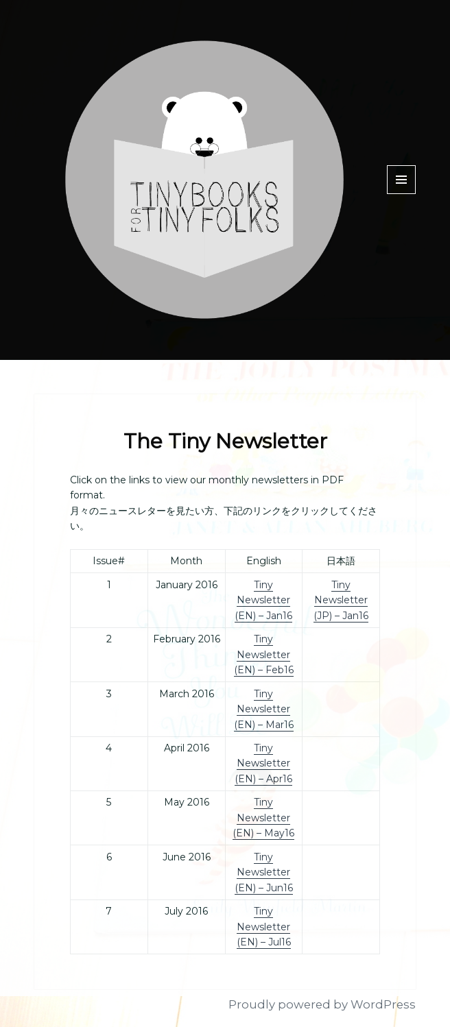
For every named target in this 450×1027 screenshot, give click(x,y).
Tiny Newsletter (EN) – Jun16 (264, 872)
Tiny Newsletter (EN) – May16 (263, 817)
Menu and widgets (402, 193)
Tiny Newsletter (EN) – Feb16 (264, 654)
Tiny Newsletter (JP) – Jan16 (340, 600)
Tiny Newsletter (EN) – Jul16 (264, 926)
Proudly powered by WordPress (322, 1004)
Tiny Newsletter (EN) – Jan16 (263, 600)
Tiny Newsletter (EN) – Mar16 (264, 709)
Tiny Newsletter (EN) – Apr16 (263, 763)
